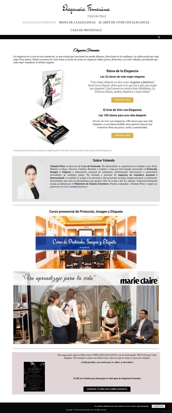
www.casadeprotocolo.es (75, 186)
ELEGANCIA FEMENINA (39, 22)
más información (143, 406)
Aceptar (158, 406)
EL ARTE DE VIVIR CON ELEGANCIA (124, 22)
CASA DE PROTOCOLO (86, 30)
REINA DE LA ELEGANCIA (77, 22)
